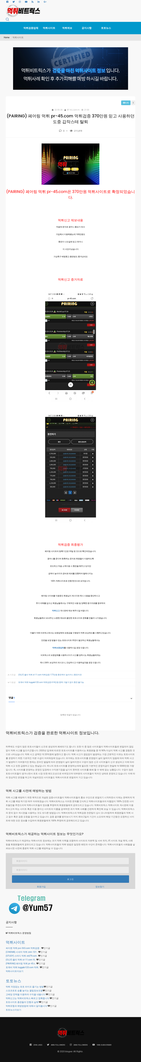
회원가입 (41, 886)
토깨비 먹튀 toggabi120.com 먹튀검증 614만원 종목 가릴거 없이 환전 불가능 (51, 682)
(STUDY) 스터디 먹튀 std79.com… (22, 956)
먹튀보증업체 (58, 648)
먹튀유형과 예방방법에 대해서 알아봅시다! (27, 1006)
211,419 (76, 130)
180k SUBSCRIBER (101, 1045)
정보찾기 (99, 886)
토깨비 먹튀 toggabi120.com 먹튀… (23, 967)
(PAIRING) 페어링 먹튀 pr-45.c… (21, 963)
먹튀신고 (56, 611)
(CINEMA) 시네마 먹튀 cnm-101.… (22, 952)
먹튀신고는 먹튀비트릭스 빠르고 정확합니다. (28, 998)
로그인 (70, 879)
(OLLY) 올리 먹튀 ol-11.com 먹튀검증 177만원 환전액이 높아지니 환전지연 (50, 675)
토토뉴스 (106, 28)
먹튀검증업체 (30, 28)
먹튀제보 (67, 28)
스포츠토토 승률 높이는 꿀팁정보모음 (24, 990)
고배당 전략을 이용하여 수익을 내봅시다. (26, 994)
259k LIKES (36, 1045)
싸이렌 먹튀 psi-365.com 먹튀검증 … (23, 948)
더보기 (14, 971)
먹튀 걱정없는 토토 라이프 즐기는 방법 (25, 986)
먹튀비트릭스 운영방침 (20, 933)
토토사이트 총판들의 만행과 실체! (22, 1002)
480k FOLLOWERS (56, 1045)
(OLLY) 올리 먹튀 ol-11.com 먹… (21, 959)
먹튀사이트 (49, 28)
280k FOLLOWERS (79, 1045)
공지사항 (87, 28)
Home (7, 37)
